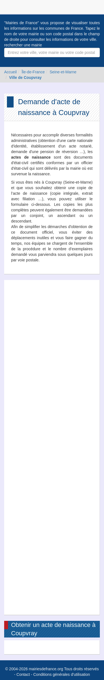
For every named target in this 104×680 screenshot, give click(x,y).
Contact (23, 674)
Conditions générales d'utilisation (61, 674)
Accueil (10, 72)
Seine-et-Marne (63, 72)
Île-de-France (33, 72)
